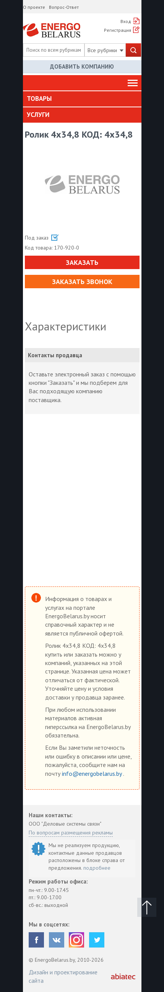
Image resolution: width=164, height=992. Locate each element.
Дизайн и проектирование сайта (63, 976)
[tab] (82, 99)
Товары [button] (39, 98)
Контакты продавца (55, 355)
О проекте (34, 7)
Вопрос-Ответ (64, 7)
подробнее (96, 867)
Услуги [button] (38, 114)
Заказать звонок (82, 281)
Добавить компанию (82, 66)
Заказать (82, 262)
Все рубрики (105, 50)
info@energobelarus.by (92, 773)
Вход (125, 21)
